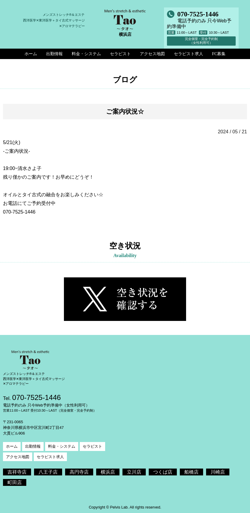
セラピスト (92, 446)
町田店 (14, 482)
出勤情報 (33, 446)
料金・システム (61, 446)
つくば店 (162, 472)
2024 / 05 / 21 (232, 131)
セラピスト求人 (50, 457)
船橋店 (191, 472)
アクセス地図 (17, 457)
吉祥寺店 (17, 472)
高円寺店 (79, 472)
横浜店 (108, 472)
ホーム (12, 446)
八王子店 (48, 472)
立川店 (134, 472)
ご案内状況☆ (125, 111)
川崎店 (218, 472)
